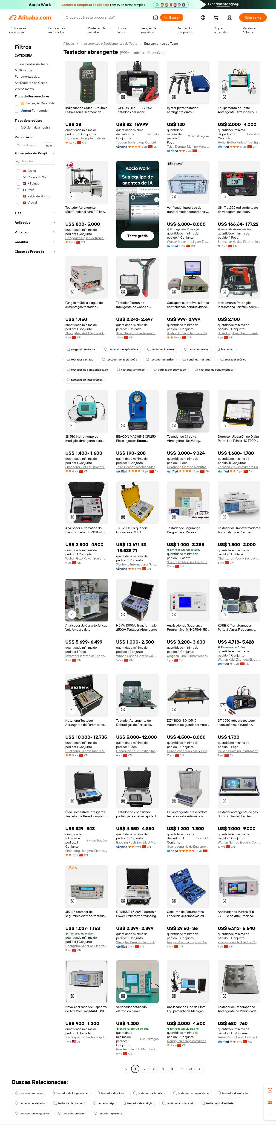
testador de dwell (71, 1113)
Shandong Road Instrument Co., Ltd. (239, 333)
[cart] (216, 18)
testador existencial (177, 1103)
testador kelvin (196, 349)
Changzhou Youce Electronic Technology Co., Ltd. (239, 558)
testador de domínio (68, 1103)
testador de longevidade (84, 380)
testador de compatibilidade (87, 370)
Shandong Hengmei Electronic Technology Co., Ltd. (86, 851)
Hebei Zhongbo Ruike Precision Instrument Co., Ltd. (239, 1037)
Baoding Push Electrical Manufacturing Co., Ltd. (137, 842)
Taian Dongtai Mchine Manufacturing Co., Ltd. (188, 146)
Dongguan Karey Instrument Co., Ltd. (188, 1041)
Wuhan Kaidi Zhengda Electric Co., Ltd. (239, 659)
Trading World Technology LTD (86, 1037)
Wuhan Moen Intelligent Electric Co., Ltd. (188, 241)
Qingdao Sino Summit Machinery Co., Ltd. (188, 656)
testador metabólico (148, 1093)
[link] (270, 1090)
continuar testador (197, 359)
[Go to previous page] (126, 1069)
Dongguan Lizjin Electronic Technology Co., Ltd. (86, 238)
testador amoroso (131, 370)
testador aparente (108, 1113)
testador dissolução (233, 1093)
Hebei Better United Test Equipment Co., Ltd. (239, 142)
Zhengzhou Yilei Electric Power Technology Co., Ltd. (239, 942)
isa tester (225, 349)
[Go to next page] (200, 1069)
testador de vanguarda (32, 1113)
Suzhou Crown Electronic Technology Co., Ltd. (188, 333)
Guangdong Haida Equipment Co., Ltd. (188, 846)
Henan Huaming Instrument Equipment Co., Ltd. (239, 751)
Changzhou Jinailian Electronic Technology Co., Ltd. (86, 946)
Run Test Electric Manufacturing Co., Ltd (137, 1049)
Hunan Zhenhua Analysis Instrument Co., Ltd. (188, 751)
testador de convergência (214, 370)
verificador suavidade (169, 370)
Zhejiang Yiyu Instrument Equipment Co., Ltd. (239, 467)
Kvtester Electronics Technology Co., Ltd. (86, 656)
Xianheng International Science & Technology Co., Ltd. (137, 564)
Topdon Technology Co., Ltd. (136, 142)
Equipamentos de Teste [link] (161, 43)
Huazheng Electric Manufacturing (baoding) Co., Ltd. (86, 751)
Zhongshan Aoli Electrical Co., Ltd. (86, 333)
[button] (155, 17)
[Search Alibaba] (107, 17)
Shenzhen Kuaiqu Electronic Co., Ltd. (239, 241)
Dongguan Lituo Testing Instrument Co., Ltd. (137, 751)
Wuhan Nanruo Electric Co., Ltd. (239, 842)
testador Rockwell (161, 349)
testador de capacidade (191, 1093)
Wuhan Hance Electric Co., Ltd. (137, 656)
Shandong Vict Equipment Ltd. (86, 467)
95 (190, 1068)
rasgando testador (80, 349)
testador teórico (233, 359)
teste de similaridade (217, 1103)
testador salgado (79, 359)
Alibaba (68, 43)
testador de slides (110, 1093)
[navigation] (35, 557)
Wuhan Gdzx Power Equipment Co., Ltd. (86, 558)
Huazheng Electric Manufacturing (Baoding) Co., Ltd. (188, 467)
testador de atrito (160, 359)
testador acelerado (30, 1103)
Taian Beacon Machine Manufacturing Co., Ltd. (137, 467)
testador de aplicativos (121, 349)
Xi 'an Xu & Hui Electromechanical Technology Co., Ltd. (137, 333)
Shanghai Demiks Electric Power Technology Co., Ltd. (137, 942)
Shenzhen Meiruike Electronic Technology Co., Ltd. (188, 562)
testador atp (103, 1103)
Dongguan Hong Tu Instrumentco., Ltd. (86, 138)
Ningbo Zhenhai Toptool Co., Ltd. (188, 942)
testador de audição (138, 1103)
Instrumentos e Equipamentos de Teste (109, 43)
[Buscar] (171, 17)
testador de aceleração (119, 359)
